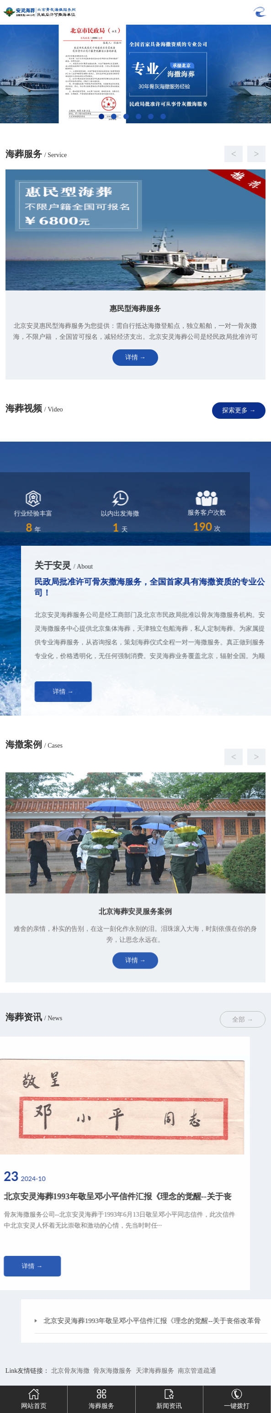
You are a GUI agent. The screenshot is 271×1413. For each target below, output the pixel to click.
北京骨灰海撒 (70, 1370)
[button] (126, 154)
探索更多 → (239, 410)
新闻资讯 (169, 1397)
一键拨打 (237, 1397)
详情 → (124, 691)
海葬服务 (101, 1397)
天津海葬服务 (155, 1370)
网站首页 (34, 1397)
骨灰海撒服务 (112, 1370)
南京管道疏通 (197, 1370)
